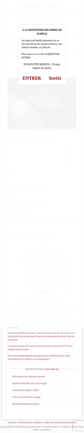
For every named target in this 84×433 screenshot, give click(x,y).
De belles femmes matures (26, 403)
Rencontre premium (65, 422)
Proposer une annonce (30, 422)
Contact (12, 422)
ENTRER (32, 78)
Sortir (55, 78)
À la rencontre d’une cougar (27, 396)
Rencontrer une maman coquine (29, 376)
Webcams (49, 422)
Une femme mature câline (26, 390)
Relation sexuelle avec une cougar (30, 383)
